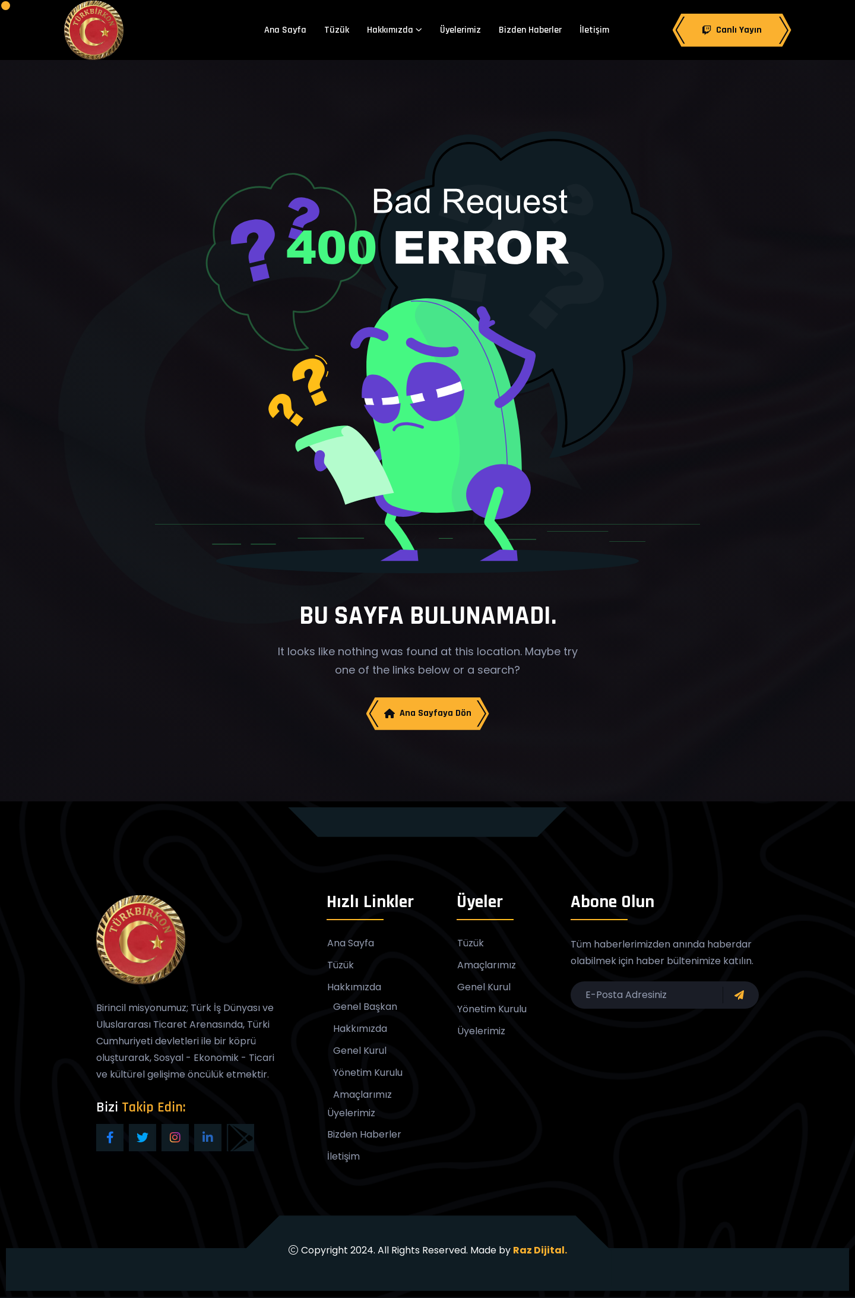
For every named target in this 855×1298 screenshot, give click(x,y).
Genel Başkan (365, 1007)
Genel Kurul (360, 1051)
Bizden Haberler (530, 30)
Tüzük (336, 30)
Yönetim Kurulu (368, 1073)
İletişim (594, 30)
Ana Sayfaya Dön (427, 714)
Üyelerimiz (460, 30)
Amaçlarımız (362, 1095)
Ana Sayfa (285, 30)
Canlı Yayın (732, 30)
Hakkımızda (390, 30)
